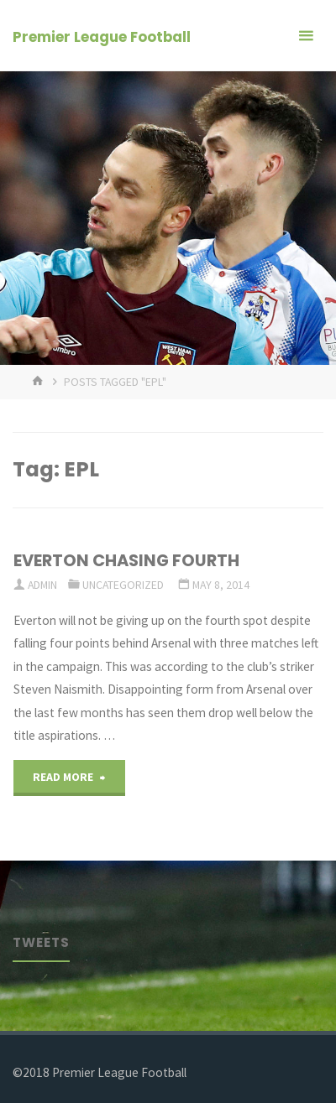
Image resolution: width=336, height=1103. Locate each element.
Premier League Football (102, 37)
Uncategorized (123, 584)
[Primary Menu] (306, 35)
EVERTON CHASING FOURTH (126, 560)
